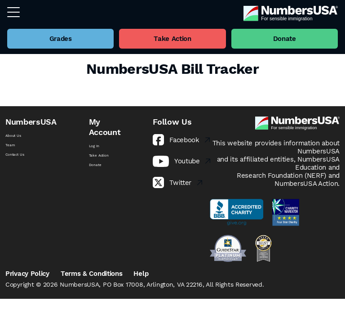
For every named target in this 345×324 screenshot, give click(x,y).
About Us (13, 136)
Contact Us (14, 155)
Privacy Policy (27, 274)
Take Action (99, 155)
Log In (94, 146)
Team (10, 145)
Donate (95, 165)
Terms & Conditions (92, 274)
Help (140, 274)
